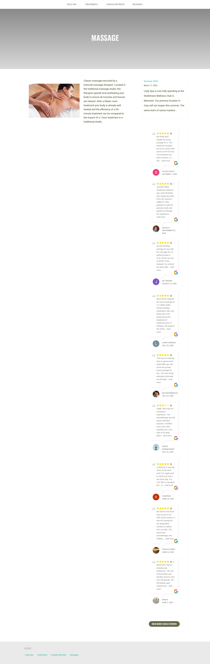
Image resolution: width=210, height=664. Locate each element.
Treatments (42, 655)
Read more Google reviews (164, 624)
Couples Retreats (58, 655)
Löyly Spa (29, 655)
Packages (74, 655)
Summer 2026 (151, 81)
